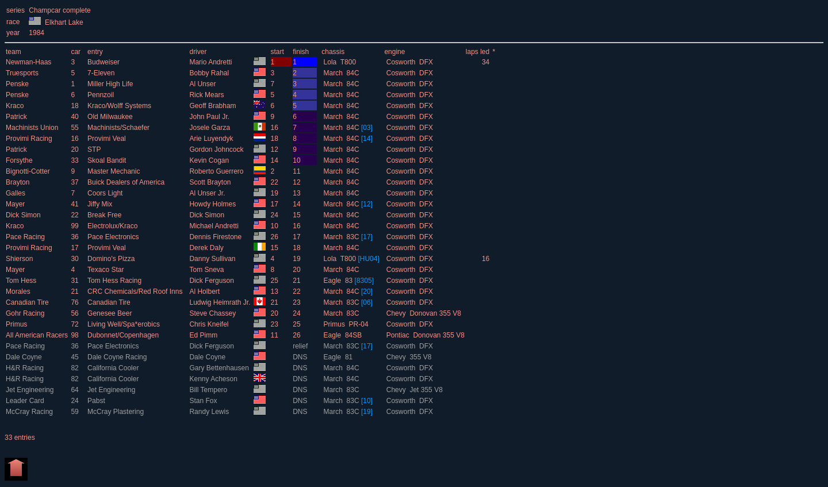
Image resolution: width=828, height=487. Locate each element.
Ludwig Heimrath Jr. (220, 302)
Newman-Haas (29, 62)
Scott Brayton (210, 182)
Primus (17, 324)
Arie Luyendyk (212, 139)
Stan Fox (203, 401)
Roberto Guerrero (217, 171)
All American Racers (38, 335)
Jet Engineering (31, 390)
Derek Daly (207, 248)
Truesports (23, 73)
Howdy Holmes (213, 204)
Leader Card (26, 401)
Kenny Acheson (214, 379)
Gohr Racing (26, 313)
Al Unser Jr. (208, 193)
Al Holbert (205, 291)
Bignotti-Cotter (29, 171)
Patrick (17, 117)
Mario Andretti (211, 62)
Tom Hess (22, 281)
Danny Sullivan (213, 259)
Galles (16, 193)
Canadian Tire (28, 302)
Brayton (19, 182)
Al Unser (203, 84)
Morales (19, 291)
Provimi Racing (30, 139)
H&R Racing (25, 368)
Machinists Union (33, 128)
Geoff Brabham (213, 106)
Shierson (20, 259)
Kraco (16, 106)
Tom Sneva (207, 270)
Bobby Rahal (210, 73)
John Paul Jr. (210, 117)
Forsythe (20, 160)
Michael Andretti (214, 226)
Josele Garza (210, 128)
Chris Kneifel (209, 324)
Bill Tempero (209, 390)
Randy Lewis (210, 412)
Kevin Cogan (210, 160)
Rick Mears (207, 95)
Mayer (16, 204)
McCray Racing (30, 412)
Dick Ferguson (212, 281)
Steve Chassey (213, 313)
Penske (18, 84)
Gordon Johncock (217, 149)
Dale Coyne (25, 357)
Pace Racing (26, 237)
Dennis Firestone (216, 237)
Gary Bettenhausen (220, 368)
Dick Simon (24, 215)
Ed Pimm (204, 335)
